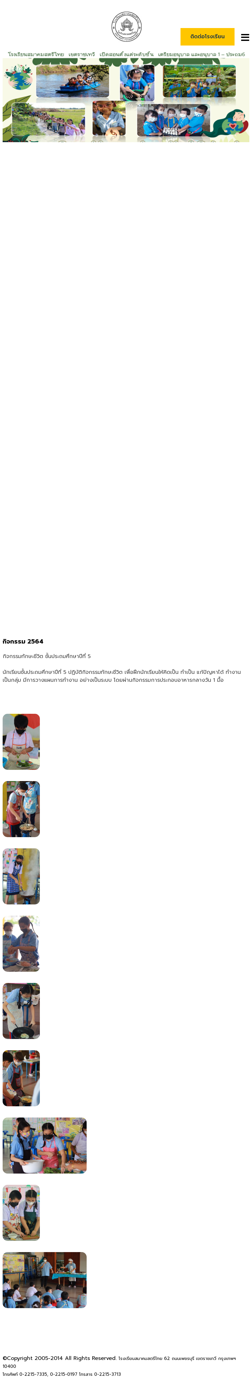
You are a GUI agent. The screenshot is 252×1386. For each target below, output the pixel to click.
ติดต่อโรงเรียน (207, 37)
